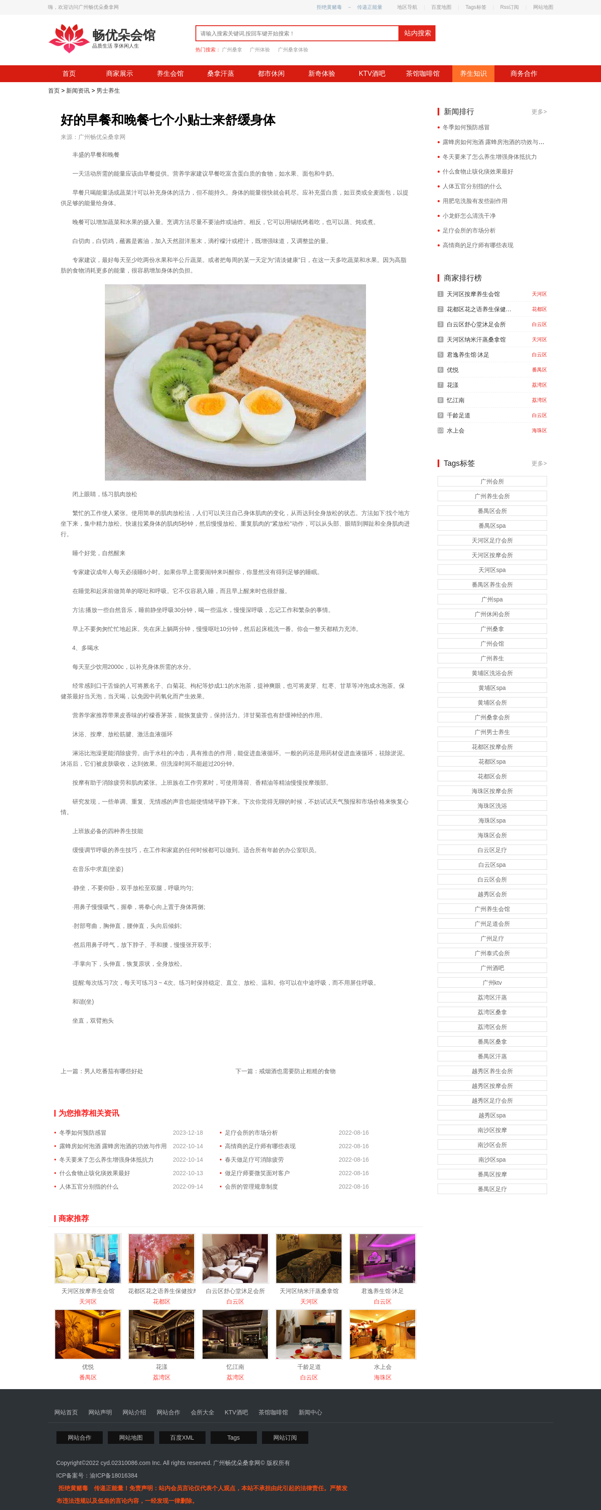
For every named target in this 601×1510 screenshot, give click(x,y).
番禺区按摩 (492, 1174)
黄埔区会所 (492, 702)
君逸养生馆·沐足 (382, 1291)
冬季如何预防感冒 (83, 1132)
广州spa (492, 599)
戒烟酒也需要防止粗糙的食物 (297, 1071)
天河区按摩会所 (492, 555)
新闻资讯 (78, 90)
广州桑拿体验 (293, 50)
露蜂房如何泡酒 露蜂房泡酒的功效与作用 (113, 1146)
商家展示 (119, 73)
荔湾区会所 (492, 1027)
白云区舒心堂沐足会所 (235, 1291)
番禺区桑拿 (492, 1041)
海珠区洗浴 (492, 805)
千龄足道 (309, 1366)
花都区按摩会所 (492, 746)
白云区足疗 (492, 850)
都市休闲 (271, 73)
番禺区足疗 (492, 1189)
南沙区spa (492, 1159)
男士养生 (108, 90)
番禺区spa (492, 525)
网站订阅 (285, 1437)
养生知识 (473, 73)
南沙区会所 (492, 1144)
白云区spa (492, 864)
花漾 (162, 1366)
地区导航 (407, 7)
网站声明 (100, 1412)
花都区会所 (492, 776)
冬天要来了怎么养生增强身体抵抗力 (106, 1159)
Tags (233, 1437)
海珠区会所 (492, 835)
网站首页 (66, 1412)
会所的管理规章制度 (251, 1186)
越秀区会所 (492, 894)
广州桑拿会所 (492, 717)
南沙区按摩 (492, 1130)
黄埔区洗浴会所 (492, 673)
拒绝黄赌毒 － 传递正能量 (349, 7)
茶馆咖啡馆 (423, 73)
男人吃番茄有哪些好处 (113, 1071)
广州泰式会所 (492, 953)
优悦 (88, 1366)
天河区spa (492, 570)
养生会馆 (170, 73)
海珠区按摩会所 (492, 791)
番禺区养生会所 (492, 584)
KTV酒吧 (372, 73)
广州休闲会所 (492, 614)
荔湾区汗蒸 (492, 997)
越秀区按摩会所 (492, 1085)
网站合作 (168, 1412)
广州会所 (492, 481)
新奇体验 (321, 73)
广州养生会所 (492, 496)
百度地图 (441, 7)
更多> (539, 111)
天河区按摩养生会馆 (88, 1291)
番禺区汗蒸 (492, 1056)
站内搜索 (417, 33)
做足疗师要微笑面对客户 (257, 1173)
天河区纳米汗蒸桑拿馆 (309, 1291)
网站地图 (543, 7)
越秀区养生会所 (492, 1071)
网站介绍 (134, 1412)
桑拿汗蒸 (220, 73)
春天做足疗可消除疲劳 (254, 1159)
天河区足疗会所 (492, 540)
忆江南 (235, 1366)
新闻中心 (310, 1412)
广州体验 (260, 50)
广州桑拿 (232, 50)
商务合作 (523, 73)
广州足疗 (492, 938)
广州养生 (492, 658)
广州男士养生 (492, 732)
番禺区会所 (492, 511)
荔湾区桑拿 (492, 1012)
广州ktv (492, 982)
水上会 (383, 1366)
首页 (69, 73)
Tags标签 (475, 7)
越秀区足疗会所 (492, 1100)
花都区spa (492, 761)
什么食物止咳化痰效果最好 (94, 1173)
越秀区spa (492, 1115)
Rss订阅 (509, 7)
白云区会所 (492, 879)
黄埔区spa (492, 687)
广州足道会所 (492, 923)
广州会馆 (492, 643)
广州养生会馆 (492, 909)
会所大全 (202, 1412)
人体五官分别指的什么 (88, 1186)
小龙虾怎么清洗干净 (469, 215)
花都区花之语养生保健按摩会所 (169, 1291)
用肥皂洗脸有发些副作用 (475, 201)
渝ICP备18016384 (114, 1475)
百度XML (182, 1437)
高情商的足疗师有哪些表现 (260, 1146)
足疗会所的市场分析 (251, 1132)
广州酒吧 (492, 968)
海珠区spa (492, 820)
